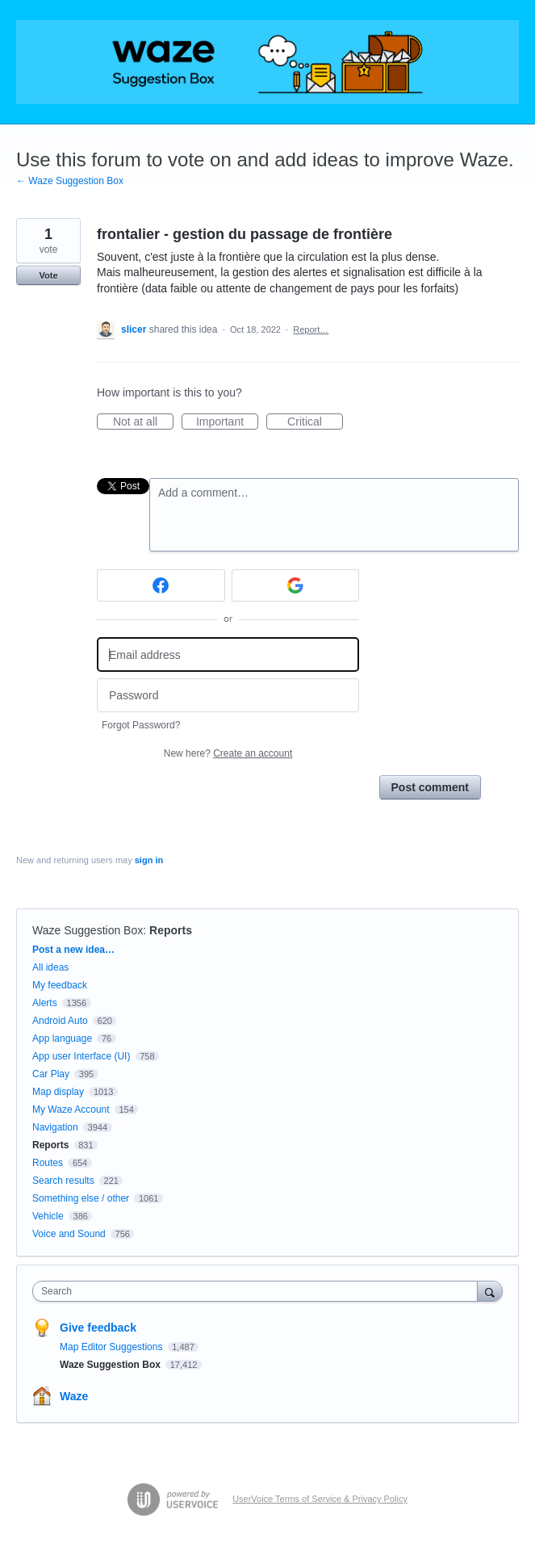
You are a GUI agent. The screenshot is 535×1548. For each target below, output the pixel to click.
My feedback (59, 985)
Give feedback (98, 1327)
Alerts (44, 1003)
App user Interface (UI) (81, 1056)
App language (62, 1038)
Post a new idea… (73, 949)
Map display (58, 1091)
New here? (228, 753)
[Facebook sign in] (161, 585)
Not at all (143, 422)
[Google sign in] (296, 585)
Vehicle (48, 1216)
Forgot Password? (141, 725)
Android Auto (60, 1020)
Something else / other (80, 1198)
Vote (48, 275)
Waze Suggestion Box (87, 930)
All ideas (50, 967)
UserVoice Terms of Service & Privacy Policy (320, 1499)
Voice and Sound (69, 1234)
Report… (310, 329)
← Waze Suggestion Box (69, 181)
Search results (63, 1180)
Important (227, 422)
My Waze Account (71, 1109)
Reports (170, 930)
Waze (74, 1396)
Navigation (55, 1127)
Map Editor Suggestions (112, 1347)
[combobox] (258, 1291)
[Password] (228, 695)
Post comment (430, 787)
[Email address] (228, 654)
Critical (315, 422)
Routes (47, 1162)
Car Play (50, 1074)
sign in (149, 860)
